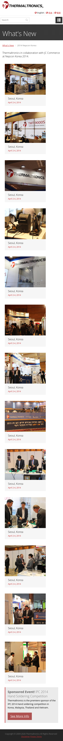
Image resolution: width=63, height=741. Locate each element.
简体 (50, 12)
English (40, 12)
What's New (8, 45)
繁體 (59, 12)
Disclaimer (25, 736)
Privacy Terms (36, 736)
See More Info (19, 716)
